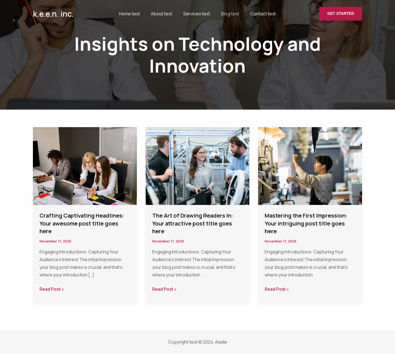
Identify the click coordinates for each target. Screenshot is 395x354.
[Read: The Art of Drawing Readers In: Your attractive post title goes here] (198, 165)
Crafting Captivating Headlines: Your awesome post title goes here (83, 223)
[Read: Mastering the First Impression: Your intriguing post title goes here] (310, 165)
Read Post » (52, 289)
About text (160, 14)
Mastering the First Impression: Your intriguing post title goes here (310, 223)
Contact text (253, 14)
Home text (131, 14)
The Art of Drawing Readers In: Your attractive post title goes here (196, 223)
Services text (192, 14)
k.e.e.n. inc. (53, 13)
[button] (340, 14)
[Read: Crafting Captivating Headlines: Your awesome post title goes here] (85, 165)
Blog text (223, 14)
